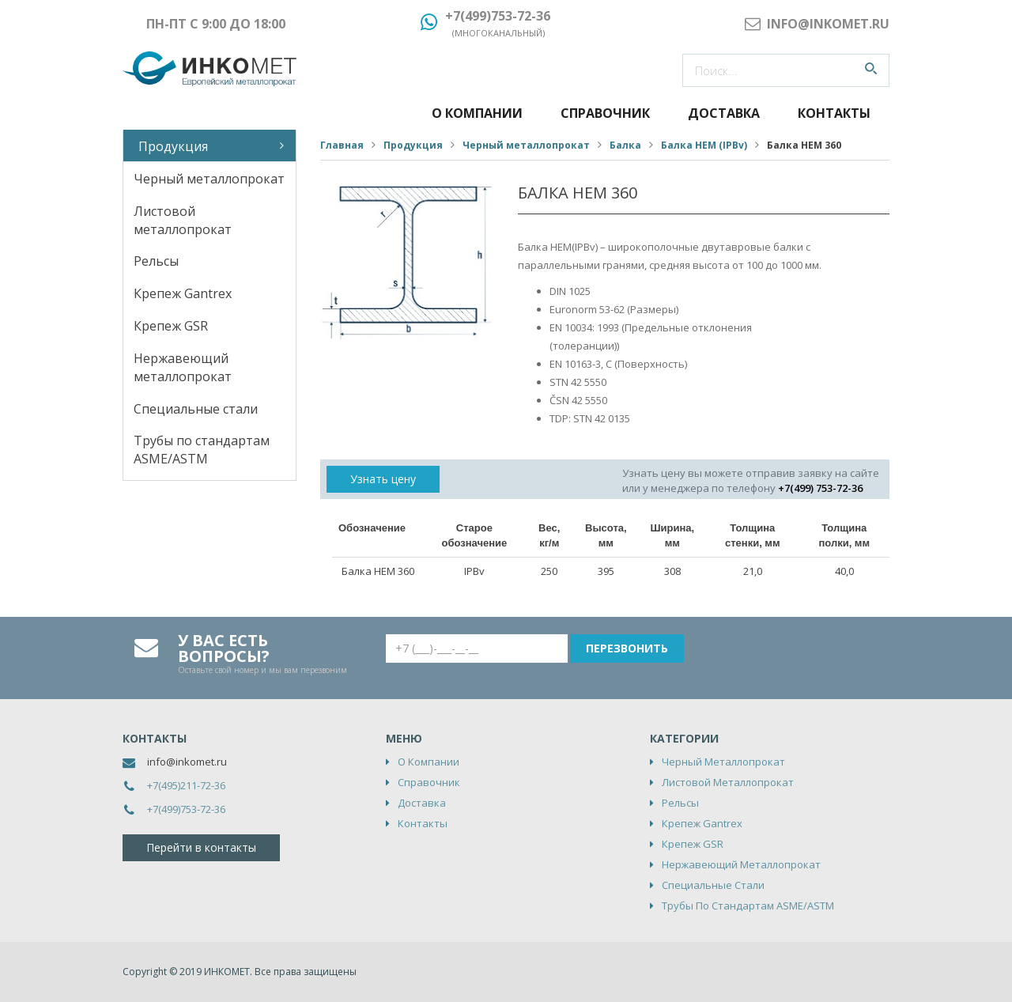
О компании (477, 113)
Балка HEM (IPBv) (704, 145)
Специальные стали (196, 409)
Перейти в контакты (201, 847)
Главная (342, 145)
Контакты (834, 113)
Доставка (724, 113)
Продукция (173, 146)
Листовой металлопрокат (183, 220)
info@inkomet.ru (187, 761)
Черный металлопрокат (209, 178)
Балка (625, 145)
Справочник (605, 113)
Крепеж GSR (171, 326)
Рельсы (156, 261)
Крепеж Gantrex (183, 293)
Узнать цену (383, 478)
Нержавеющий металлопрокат (183, 367)
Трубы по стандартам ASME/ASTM (202, 449)
